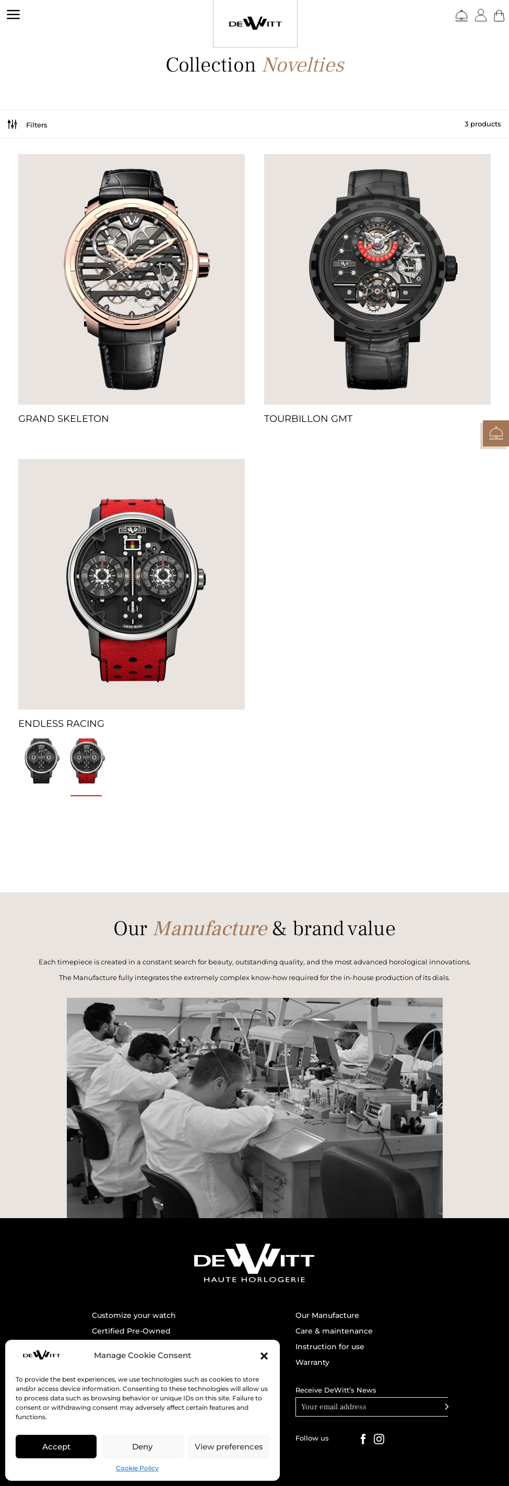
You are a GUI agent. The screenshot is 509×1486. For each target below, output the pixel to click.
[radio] (41, 761)
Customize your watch (134, 1316)
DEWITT (16, 61)
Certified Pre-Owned (131, 1331)
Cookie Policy (137, 1468)
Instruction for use (329, 1347)
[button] (264, 1356)
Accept (56, 1447)
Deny (142, 1447)
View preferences (229, 1447)
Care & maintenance (334, 1331)
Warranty (312, 1363)
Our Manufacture (327, 1316)
